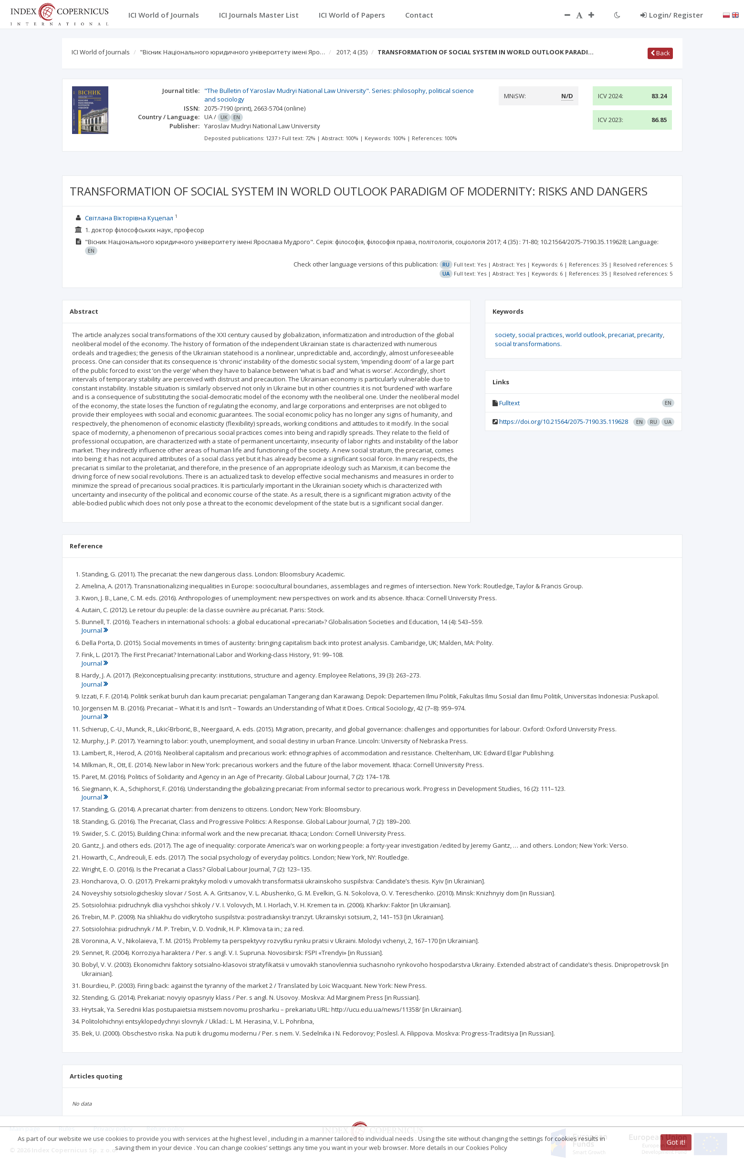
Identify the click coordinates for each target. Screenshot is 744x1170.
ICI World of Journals (101, 52)
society (505, 334)
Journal (95, 630)
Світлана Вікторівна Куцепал (129, 218)
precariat (621, 334)
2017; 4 (351, 52)
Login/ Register (671, 15)
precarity (650, 334)
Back (660, 53)
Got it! (676, 1142)
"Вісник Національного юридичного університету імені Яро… (232, 52)
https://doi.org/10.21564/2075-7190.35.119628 (563, 421)
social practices (540, 334)
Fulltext (509, 403)
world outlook (585, 334)
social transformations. (528, 343)
